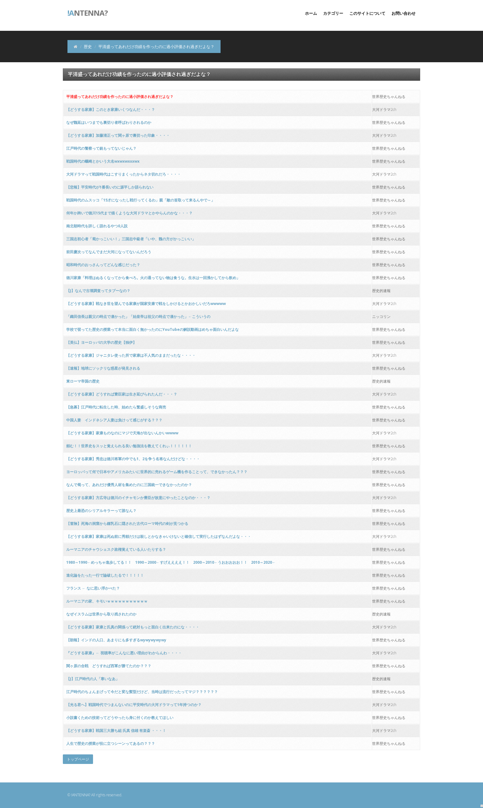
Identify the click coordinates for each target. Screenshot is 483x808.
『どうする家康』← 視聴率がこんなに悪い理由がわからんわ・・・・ (124, 653)
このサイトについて (367, 13)
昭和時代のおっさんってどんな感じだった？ (103, 264)
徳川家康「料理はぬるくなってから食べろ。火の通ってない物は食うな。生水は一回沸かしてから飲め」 (153, 277)
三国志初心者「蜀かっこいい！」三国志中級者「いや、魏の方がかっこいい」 (131, 239)
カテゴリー (333, 13)
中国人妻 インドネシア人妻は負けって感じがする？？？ (114, 420)
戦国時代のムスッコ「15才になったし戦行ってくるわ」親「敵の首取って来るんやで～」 (140, 200)
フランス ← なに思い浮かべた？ (93, 588)
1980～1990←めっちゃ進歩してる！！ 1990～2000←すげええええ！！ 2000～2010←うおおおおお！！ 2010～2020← (171, 562)
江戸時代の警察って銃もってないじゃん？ (101, 148)
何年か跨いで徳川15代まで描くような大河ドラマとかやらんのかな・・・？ (129, 213)
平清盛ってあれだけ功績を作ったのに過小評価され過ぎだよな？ (119, 96)
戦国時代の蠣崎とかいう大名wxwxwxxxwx (103, 161)
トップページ (78, 759)
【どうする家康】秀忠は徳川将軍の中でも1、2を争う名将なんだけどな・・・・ (133, 458)
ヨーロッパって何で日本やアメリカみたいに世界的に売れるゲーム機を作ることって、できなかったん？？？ (156, 471)
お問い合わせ (404, 13)
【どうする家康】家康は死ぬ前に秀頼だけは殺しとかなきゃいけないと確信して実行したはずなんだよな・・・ (158, 536)
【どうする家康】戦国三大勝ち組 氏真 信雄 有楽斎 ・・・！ (116, 730)
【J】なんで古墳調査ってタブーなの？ (98, 290)
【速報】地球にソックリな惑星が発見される (103, 368)
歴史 (88, 46)
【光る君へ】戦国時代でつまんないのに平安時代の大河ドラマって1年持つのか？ (133, 704)
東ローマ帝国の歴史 (82, 381)
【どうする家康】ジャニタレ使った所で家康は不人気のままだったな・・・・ (131, 355)
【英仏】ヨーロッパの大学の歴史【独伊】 (101, 342)
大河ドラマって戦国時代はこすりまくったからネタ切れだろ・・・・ (123, 174)
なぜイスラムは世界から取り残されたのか (101, 614)
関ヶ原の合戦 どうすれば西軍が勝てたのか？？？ (108, 665)
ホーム (311, 13)
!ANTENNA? (80, 795)
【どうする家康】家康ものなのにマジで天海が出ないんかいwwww (122, 433)
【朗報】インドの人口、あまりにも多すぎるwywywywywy (116, 640)
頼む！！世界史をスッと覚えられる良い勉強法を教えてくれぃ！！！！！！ (129, 446)
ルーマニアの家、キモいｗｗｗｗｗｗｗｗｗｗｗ (107, 601)
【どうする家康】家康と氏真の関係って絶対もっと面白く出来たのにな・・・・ (132, 627)
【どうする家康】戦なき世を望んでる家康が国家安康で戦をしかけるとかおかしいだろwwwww (146, 303)
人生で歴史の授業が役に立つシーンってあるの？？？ (110, 743)
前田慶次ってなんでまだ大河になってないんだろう (108, 251)
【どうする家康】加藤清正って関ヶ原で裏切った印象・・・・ (118, 135)
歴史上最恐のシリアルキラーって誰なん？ (101, 510)
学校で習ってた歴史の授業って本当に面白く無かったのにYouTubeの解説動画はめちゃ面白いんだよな (152, 329)
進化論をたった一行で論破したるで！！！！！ (105, 575)
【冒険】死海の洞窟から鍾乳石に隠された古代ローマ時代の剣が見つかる (127, 523)
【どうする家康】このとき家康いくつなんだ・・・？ (110, 109)
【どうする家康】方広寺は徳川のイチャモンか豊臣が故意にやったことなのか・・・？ (138, 497)
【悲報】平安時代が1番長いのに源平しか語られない (109, 187)
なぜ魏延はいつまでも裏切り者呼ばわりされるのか (108, 122)
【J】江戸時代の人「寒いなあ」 (92, 678)
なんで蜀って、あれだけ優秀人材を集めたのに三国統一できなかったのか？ (129, 484)
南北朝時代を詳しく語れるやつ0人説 (97, 226)
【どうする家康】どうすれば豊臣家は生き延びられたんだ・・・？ (121, 394)
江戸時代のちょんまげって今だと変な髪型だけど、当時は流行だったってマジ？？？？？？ (142, 691)
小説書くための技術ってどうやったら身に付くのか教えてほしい (119, 717)
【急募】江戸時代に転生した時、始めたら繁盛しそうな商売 (116, 407)
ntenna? (87, 12)
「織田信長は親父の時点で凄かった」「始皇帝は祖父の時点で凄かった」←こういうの (138, 316)
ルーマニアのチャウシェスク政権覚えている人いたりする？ (116, 549)
